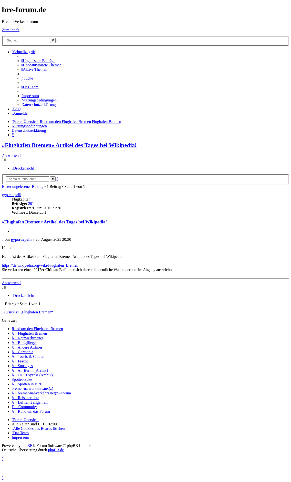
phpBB (26, 445)
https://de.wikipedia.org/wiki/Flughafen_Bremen (40, 265)
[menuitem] (38, 61)
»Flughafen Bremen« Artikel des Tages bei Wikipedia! (69, 145)
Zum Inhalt (11, 30)
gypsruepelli (11, 195)
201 (31, 203)
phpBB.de (56, 450)
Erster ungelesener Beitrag (22, 186)
